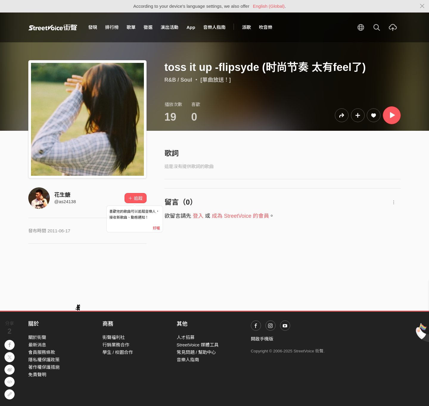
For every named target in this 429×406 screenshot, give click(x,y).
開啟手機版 (262, 338)
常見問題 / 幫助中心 (196, 352)
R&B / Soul (178, 80)
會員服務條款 (41, 352)
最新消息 (37, 344)
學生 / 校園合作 (117, 352)
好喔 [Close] (156, 228)
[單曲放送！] (215, 80)
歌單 (131, 27)
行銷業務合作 (115, 344)
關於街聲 (37, 337)
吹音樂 (265, 27)
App (190, 27)
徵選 (148, 27)
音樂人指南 (214, 27)
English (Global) (269, 6)
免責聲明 (37, 374)
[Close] (422, 6)
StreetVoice (52, 27)
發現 (92, 27)
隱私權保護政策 (44, 359)
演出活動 (169, 27)
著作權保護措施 (44, 367)
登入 (198, 216)
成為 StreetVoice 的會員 (240, 216)
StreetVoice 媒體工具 (198, 344)
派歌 (246, 27)
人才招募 (186, 337)
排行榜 (112, 27)
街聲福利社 (113, 337)
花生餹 (62, 195)
